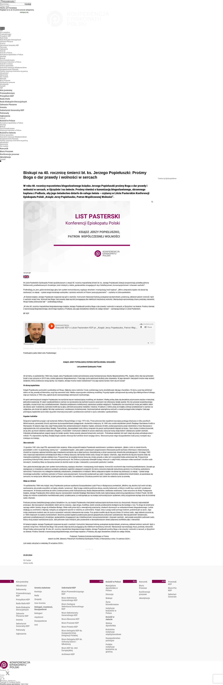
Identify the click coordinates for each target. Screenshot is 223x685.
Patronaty (20, 630)
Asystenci (38, 617)
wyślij (31, 563)
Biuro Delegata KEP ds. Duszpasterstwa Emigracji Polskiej (72, 633)
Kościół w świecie (110, 618)
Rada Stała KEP (23, 603)
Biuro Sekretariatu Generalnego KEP (70, 614)
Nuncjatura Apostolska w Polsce (112, 588)
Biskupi (109, 598)
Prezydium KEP (23, 599)
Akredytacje (144, 598)
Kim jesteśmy (22, 582)
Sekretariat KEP (69, 588)
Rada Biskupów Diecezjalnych (23, 608)
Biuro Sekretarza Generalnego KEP (70, 599)
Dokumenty (21, 589)
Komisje (38, 591)
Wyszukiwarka (8, 1)
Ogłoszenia (21, 634)
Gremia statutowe (42, 588)
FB (24, 560)
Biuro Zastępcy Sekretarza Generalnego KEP (73, 606)
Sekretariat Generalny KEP (23, 624)
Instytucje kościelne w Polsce (111, 610)
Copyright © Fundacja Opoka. (10, 682)
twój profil (5, 6)
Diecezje (109, 594)
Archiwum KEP (68, 654)
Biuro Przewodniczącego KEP (73, 592)
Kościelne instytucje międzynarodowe (113, 631)
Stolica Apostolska (111, 624)
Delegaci (38, 613)
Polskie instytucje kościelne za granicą (111, 648)
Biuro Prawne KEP (70, 627)
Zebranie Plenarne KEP (22, 614)
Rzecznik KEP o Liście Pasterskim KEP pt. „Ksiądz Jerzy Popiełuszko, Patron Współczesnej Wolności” (67, 348)
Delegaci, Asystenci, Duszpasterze (43, 608)
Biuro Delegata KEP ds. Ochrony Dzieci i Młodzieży (72, 641)
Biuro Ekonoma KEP (70, 619)
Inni (36, 625)
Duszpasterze (40, 621)
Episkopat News (28, 348)
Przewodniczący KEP (23, 594)
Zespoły (38, 599)
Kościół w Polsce (113, 582)
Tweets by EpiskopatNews (167, 178)
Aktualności (21, 585)
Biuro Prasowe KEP (70, 623)
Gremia (19, 620)
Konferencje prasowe (144, 593)
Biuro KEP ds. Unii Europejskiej (70, 649)
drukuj (25, 563)
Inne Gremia (40, 603)
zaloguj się (24, 12)
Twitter (28, 560)
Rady (36, 595)
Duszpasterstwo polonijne (113, 639)
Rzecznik (143, 582)
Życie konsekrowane (112, 603)
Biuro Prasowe (143, 586)
